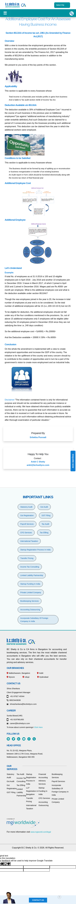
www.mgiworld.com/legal (41, 832)
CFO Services (26, 533)
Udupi (26, 677)
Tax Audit (45, 524)
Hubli (40, 673)
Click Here (38, 727)
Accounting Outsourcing (30, 610)
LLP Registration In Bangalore (32, 791)
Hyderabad (42, 677)
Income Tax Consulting (29, 567)
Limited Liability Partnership (31, 575)
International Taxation (29, 541)
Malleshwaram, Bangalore (18, 673)
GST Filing (46, 515)
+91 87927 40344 (15, 696)
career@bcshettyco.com (18, 723)
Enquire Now (73, 461)
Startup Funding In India (30, 584)
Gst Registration (27, 515)
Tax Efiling (44, 533)
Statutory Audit (26, 507)
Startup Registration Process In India (35, 550)
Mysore (11, 677)
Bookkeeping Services (29, 601)
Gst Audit (44, 507)
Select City (62, 5)
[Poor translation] (7, 863)
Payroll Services (27, 524)
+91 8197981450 (15, 719)
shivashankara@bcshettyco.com (22, 704)
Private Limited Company (30, 592)
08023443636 (14, 700)
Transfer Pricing (26, 558)
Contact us (38, 900)
